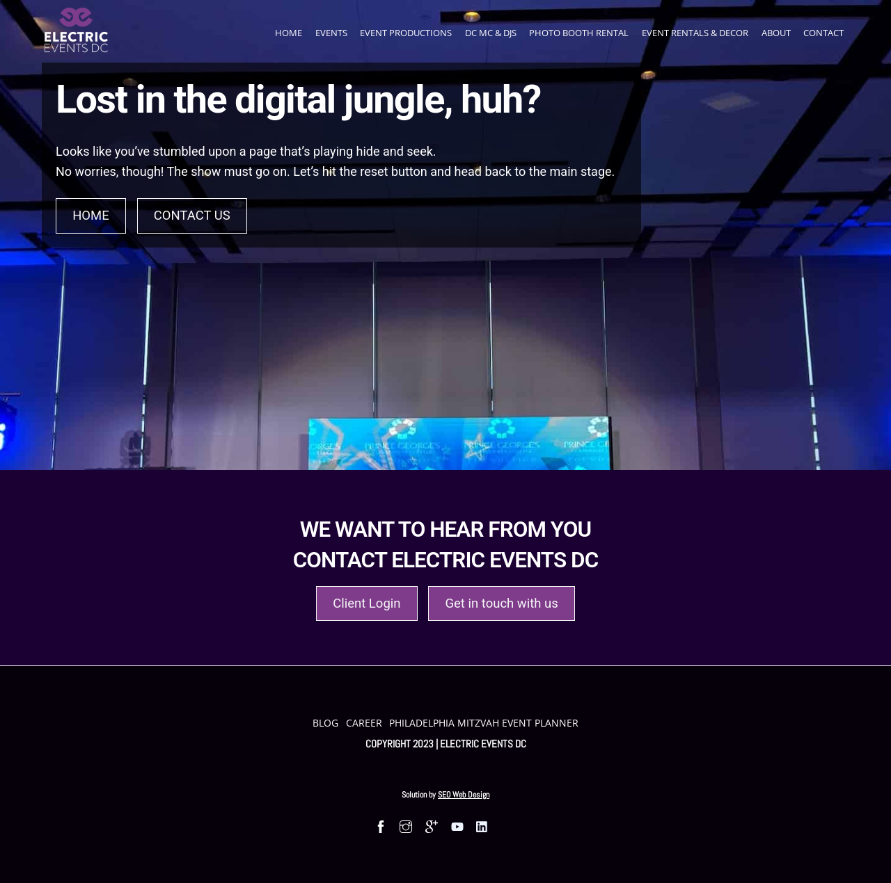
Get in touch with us (501, 603)
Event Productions (406, 32)
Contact (823, 32)
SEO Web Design (463, 794)
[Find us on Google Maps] (431, 826)
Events (331, 32)
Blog (325, 722)
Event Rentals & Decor (695, 32)
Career (364, 722)
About (776, 32)
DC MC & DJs (491, 32)
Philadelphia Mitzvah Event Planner (483, 722)
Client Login (366, 603)
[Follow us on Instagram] (406, 826)
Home (288, 32)
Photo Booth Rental (579, 32)
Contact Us (192, 215)
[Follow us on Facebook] (380, 826)
